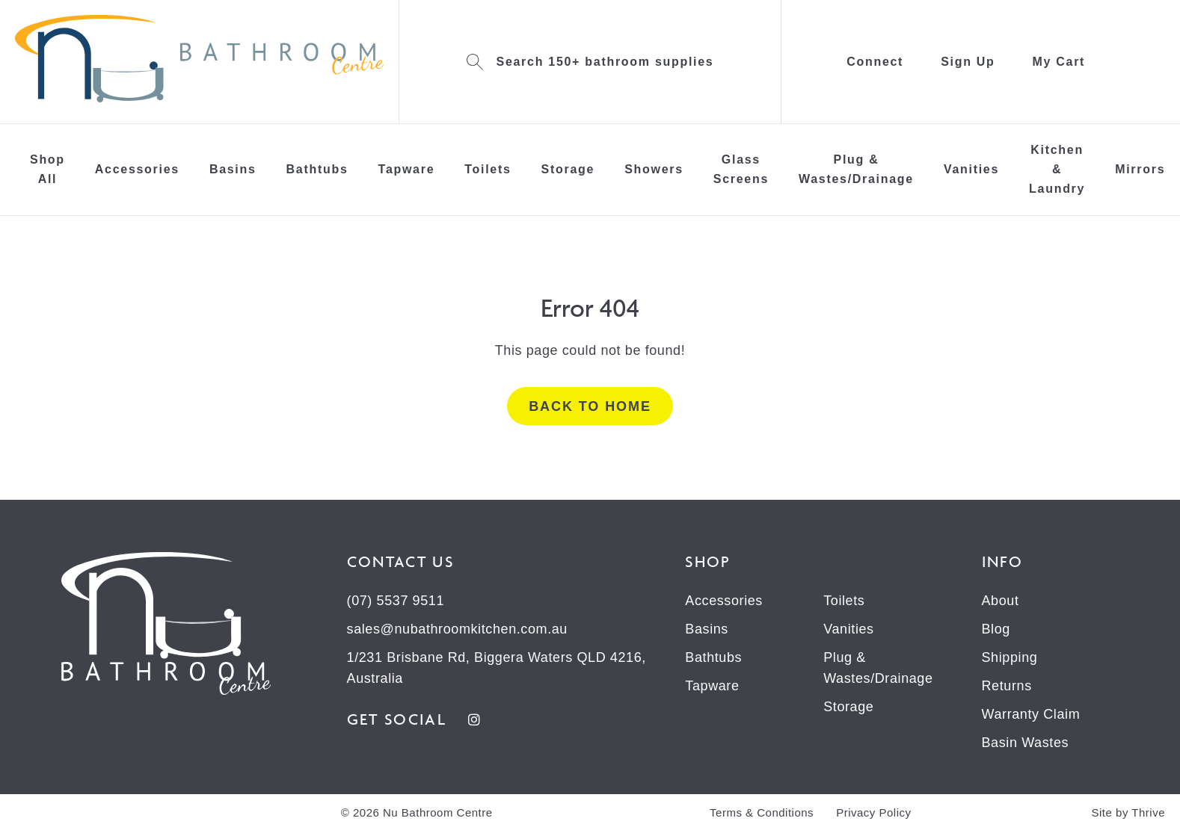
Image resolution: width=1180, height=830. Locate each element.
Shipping (1010, 657)
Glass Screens (741, 169)
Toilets (487, 169)
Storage (568, 169)
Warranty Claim (1031, 714)
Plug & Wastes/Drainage (856, 169)
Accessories (137, 169)
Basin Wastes (1025, 742)
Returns (1007, 685)
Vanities (971, 169)
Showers (653, 169)
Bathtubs (317, 169)
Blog (996, 629)
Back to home (590, 406)
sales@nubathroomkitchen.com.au (457, 629)
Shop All (47, 169)
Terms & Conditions (762, 812)
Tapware (406, 169)
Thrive (1148, 812)
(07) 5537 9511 (396, 600)
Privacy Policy (873, 812)
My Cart (1059, 61)
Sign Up (968, 61)
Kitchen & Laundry (1057, 169)
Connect (874, 61)
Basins (232, 169)
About (1000, 600)
